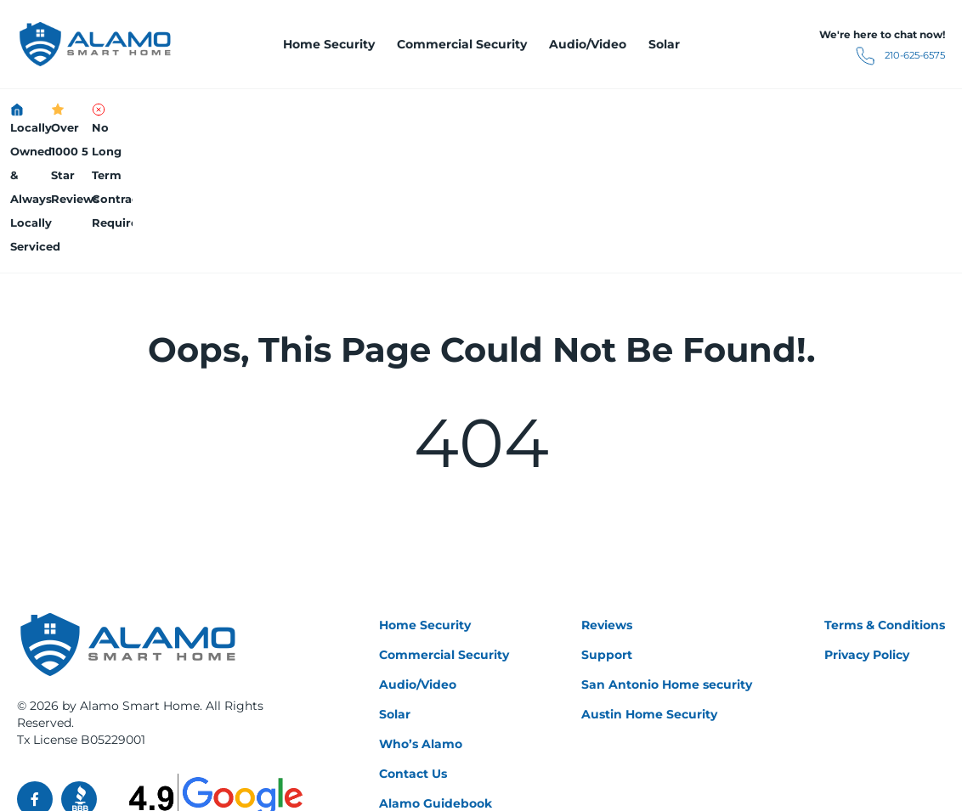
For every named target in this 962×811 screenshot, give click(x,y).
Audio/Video (587, 44)
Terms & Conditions (884, 492)
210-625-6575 (864, 56)
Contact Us (413, 641)
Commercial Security (462, 44)
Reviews (606, 492)
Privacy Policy (866, 522)
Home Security (329, 44)
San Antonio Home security (666, 552)
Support (606, 522)
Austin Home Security (649, 581)
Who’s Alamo (420, 611)
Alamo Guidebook (435, 671)
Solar (664, 44)
